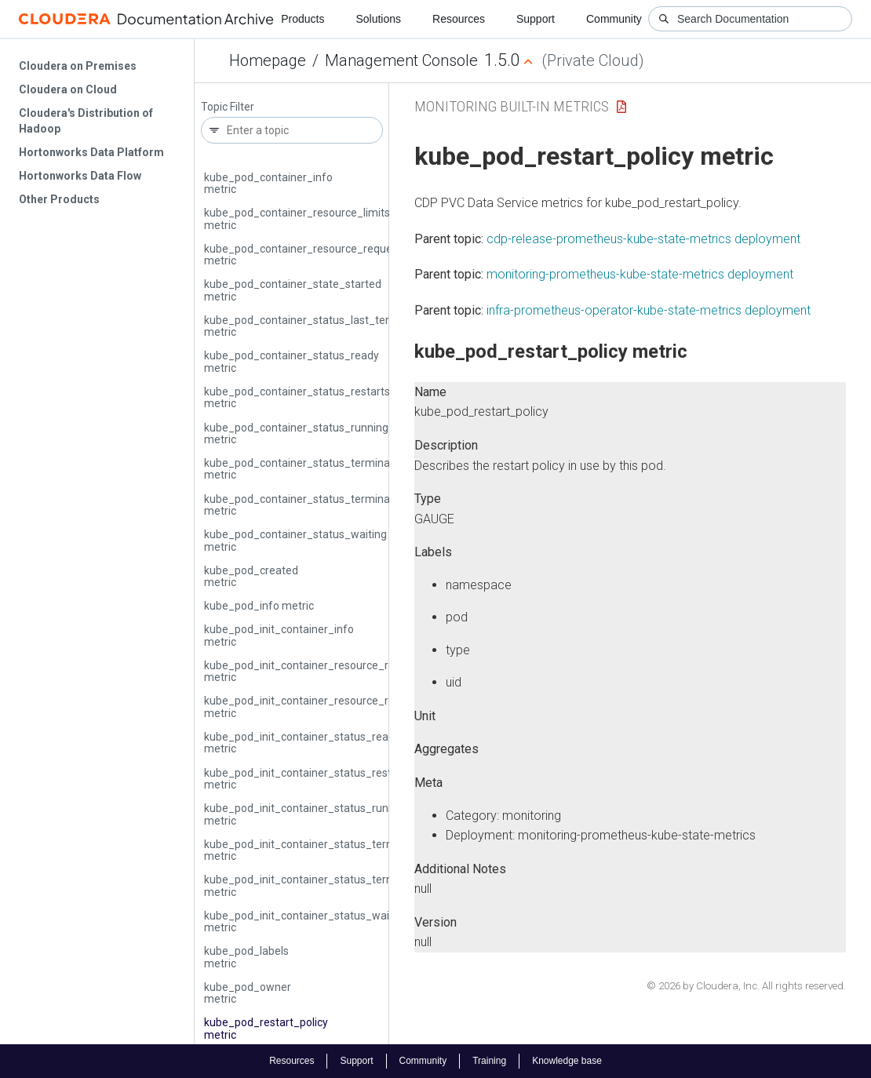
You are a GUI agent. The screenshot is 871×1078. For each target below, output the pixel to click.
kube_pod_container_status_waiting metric (295, 540)
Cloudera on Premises (78, 66)
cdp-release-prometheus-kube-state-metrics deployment (643, 238)
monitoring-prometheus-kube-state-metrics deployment (640, 274)
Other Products (59, 199)
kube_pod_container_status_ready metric (291, 361)
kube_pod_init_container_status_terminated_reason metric (336, 885)
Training (489, 1060)
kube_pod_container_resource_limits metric (297, 218)
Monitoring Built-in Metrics (511, 106)
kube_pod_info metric (259, 605)
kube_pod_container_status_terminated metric (305, 469)
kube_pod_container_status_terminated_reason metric (325, 505)
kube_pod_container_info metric (268, 183)
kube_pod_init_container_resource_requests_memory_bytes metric (357, 706)
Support (535, 19)
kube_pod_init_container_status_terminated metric (316, 850)
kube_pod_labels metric (246, 957)
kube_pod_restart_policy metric (266, 1028)
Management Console (401, 60)
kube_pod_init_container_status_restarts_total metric (322, 779)
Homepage (267, 60)
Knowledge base (567, 1060)
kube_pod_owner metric (247, 993)
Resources (458, 19)
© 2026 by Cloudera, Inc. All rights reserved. (746, 986)
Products (302, 19)
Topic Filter (227, 107)
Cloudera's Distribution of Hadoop (86, 121)
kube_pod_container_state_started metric (292, 290)
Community (614, 19)
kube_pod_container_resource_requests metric (305, 254)
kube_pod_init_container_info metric (279, 635)
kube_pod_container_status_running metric (296, 433)
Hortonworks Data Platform (91, 152)
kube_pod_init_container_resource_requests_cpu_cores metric (345, 671)
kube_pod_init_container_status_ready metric (302, 742)
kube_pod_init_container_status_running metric (307, 814)
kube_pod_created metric (251, 576)
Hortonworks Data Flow (80, 175)
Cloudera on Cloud (68, 89)
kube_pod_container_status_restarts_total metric (311, 397)
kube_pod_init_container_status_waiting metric (306, 921)
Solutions (378, 19)
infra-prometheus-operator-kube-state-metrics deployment (649, 310)
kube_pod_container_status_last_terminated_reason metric (338, 326)
